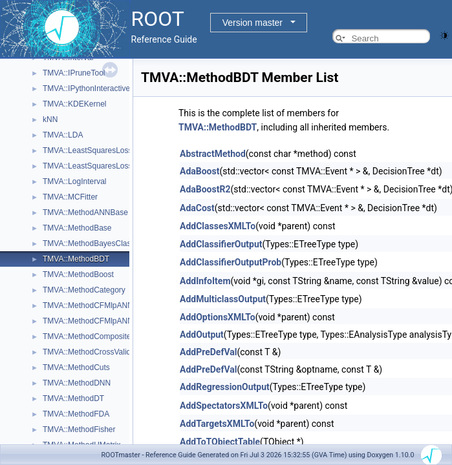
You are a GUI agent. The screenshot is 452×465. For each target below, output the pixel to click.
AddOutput (202, 334)
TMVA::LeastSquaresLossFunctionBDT (110, 165)
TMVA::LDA (63, 135)
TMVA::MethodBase (77, 227)
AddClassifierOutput (221, 244)
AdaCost (197, 208)
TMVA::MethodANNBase (85, 212)
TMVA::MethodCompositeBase (96, 336)
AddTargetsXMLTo (217, 423)
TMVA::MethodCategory (84, 289)
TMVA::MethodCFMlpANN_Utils (98, 321)
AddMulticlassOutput (223, 299)
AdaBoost (199, 171)
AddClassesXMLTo (217, 226)
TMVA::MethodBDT (76, 259)
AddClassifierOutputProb (230, 262)
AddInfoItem (205, 281)
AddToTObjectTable (220, 442)
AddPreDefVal (208, 352)
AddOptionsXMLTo (217, 317)
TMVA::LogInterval (74, 181)
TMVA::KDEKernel (74, 103)
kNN (50, 119)
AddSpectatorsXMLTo (224, 405)
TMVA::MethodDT (73, 398)
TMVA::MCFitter (70, 197)
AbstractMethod (213, 154)
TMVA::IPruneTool (74, 73)
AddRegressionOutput (225, 387)
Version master (252, 22)
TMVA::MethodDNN (77, 383)
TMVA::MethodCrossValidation (95, 351)
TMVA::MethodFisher (79, 429)
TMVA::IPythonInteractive (86, 88)
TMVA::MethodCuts (76, 367)
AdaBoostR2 (205, 189)
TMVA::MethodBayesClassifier (95, 243)
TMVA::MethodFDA (76, 413)
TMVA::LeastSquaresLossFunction (102, 150)
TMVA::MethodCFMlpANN (88, 305)
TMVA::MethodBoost (78, 274)
